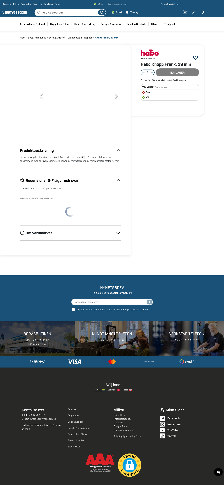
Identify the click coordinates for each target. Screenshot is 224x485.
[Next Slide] (116, 99)
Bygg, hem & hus (37, 40)
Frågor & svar (121, 412)
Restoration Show (77, 420)
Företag (144, 13)
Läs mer (146, 295)
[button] (79, 99)
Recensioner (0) (30, 191)
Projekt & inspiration (79, 413)
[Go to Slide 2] (28, 81)
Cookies (118, 408)
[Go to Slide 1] (28, 65)
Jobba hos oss (75, 407)
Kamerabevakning (124, 415)
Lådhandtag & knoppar (80, 40)
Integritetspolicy (122, 404)
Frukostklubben (76, 426)
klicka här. (39, 480)
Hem (22, 40)
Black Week (74, 432)
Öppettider (73, 401)
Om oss (72, 395)
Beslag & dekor (57, 40)
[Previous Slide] (41, 99)
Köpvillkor (119, 400)
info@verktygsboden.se (43, 404)
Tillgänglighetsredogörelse (128, 422)
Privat (128, 13)
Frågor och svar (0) (52, 191)
